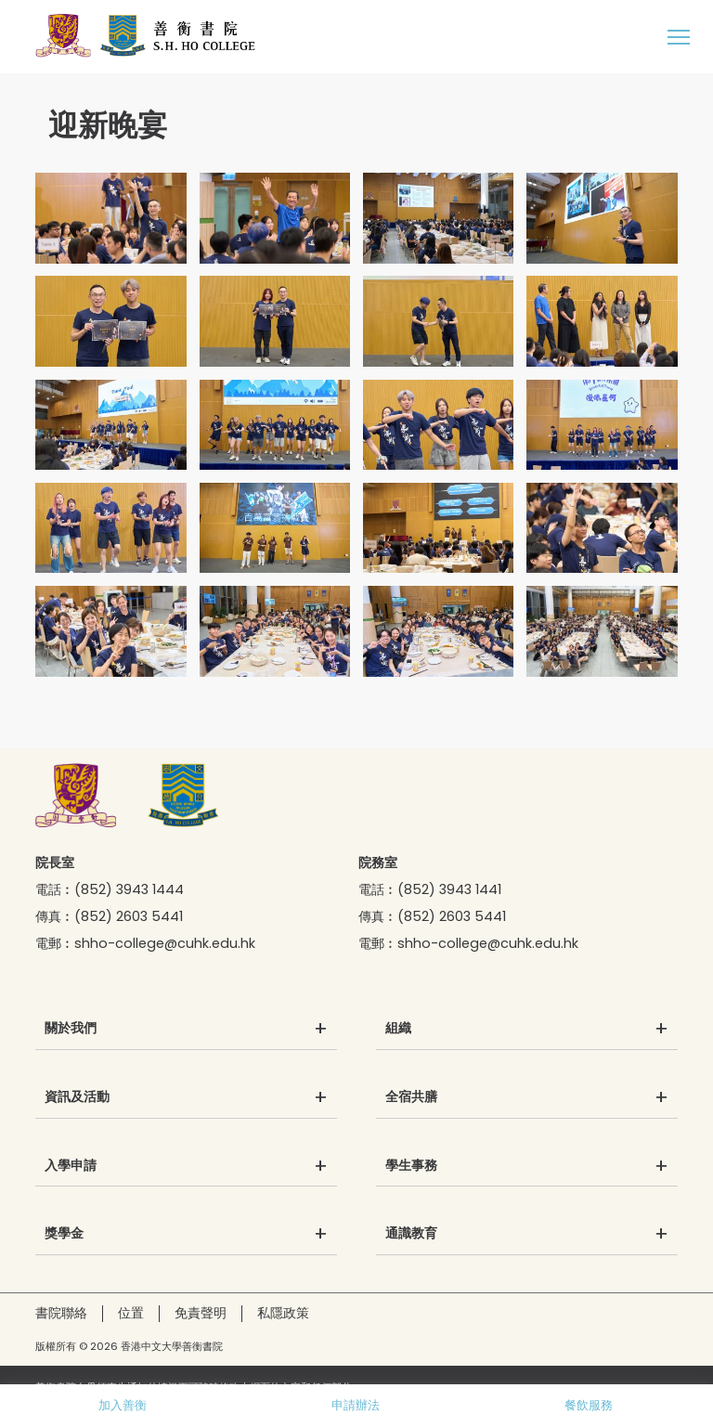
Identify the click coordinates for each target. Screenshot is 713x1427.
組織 (398, 1028)
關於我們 (71, 1028)
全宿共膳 (411, 1097)
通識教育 (411, 1234)
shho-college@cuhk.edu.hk (164, 943)
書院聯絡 (61, 1313)
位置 (131, 1313)
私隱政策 (283, 1313)
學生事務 (411, 1166)
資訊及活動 (77, 1097)
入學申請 (71, 1166)
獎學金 (64, 1234)
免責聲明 (201, 1313)
